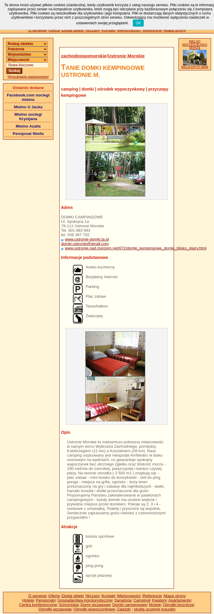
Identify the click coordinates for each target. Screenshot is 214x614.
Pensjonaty (45, 600)
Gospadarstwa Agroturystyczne (85, 600)
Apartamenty (179, 600)
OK (138, 23)
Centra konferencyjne (38, 604)
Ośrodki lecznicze (178, 604)
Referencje (152, 30)
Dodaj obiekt (73, 30)
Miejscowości (129, 30)
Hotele (28, 600)
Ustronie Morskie (126, 55)
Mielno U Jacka (28, 107)
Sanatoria (122, 600)
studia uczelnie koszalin (154, 609)
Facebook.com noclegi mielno (28, 97)
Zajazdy (124, 609)
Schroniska (69, 604)
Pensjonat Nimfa (28, 133)
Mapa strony (175, 30)
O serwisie (37, 30)
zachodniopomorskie (83, 55)
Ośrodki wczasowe (55, 609)
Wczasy (93, 30)
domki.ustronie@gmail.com (85, 243)
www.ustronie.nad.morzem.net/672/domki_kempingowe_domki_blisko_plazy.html (136, 248)
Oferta (54, 30)
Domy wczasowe (95, 604)
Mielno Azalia (28, 126)
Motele (155, 604)
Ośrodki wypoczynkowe (94, 609)
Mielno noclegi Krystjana (28, 116)
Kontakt (108, 30)
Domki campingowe (129, 604)
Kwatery (159, 600)
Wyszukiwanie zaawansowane (28, 76)
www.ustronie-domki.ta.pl (87, 239)
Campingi (141, 600)
